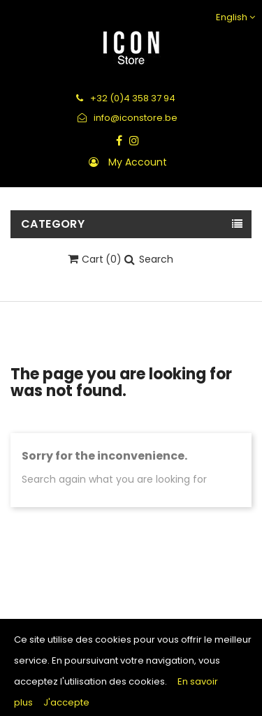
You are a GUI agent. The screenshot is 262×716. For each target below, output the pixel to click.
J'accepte (66, 702)
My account (137, 162)
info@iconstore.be (127, 117)
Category (53, 224)
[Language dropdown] (233, 17)
